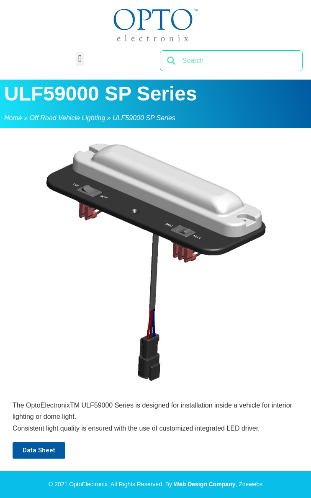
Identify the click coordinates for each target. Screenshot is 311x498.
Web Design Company (205, 484)
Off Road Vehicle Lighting (67, 117)
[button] (80, 59)
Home (13, 117)
